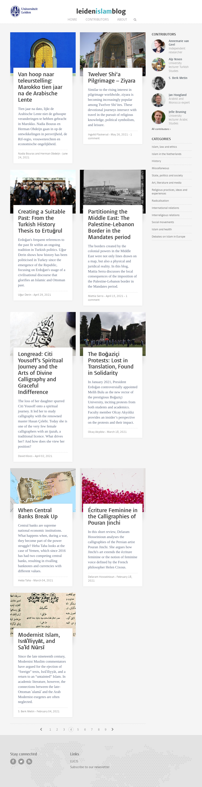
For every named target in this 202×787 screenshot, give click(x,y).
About (122, 19)
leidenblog (101, 11)
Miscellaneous (160, 168)
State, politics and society (167, 175)
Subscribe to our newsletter (90, 767)
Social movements (163, 222)
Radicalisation (160, 200)
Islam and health (162, 229)
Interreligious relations (166, 215)
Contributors (97, 19)
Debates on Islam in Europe (168, 236)
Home (72, 19)
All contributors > (161, 129)
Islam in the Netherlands (166, 154)
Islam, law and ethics (164, 147)
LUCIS (74, 761)
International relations (165, 208)
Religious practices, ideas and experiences (169, 191)
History (156, 161)
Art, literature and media (166, 182)
